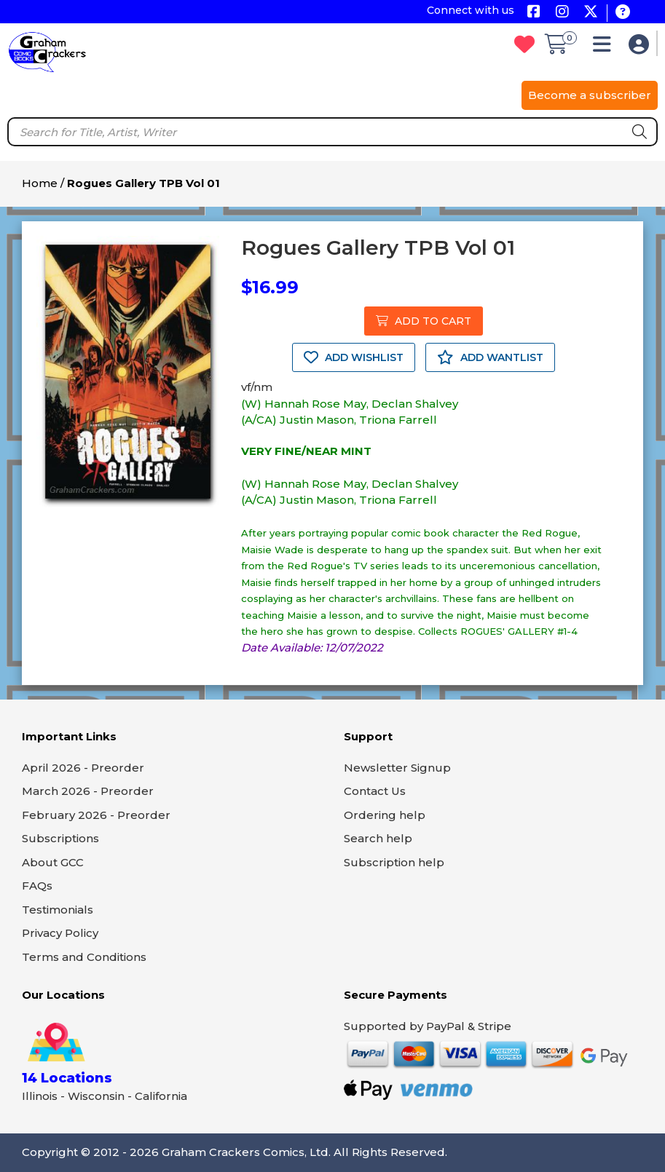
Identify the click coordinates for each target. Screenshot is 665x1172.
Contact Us (375, 791)
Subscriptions (60, 838)
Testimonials (57, 909)
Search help (378, 838)
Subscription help (394, 862)
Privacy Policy (60, 933)
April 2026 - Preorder (83, 768)
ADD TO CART (423, 321)
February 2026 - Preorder (96, 815)
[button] (605, 48)
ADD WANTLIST (490, 357)
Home (40, 183)
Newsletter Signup (397, 768)
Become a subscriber (589, 95)
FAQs (37, 885)
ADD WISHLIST (354, 357)
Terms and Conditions (84, 957)
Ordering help (384, 815)
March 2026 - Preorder (88, 791)
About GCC (53, 862)
